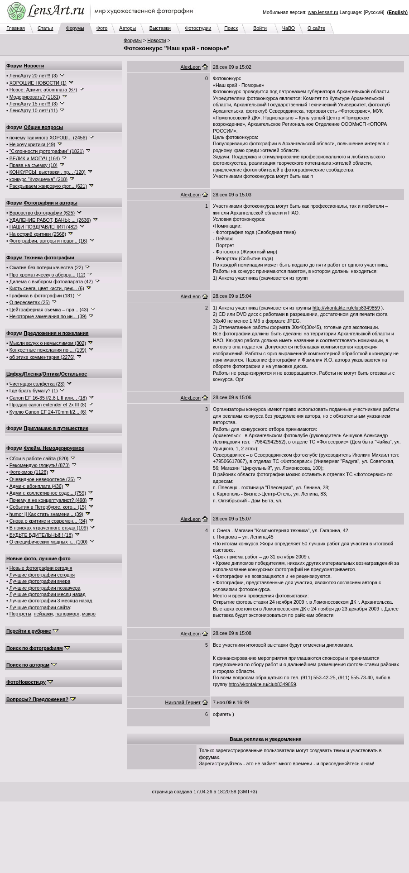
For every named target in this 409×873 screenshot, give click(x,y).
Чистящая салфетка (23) (37, 383)
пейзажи (43, 613)
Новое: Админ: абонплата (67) (43, 89)
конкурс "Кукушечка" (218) (38, 179)
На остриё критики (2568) (38, 234)
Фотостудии (198, 28)
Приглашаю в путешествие (56, 428)
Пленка (32, 374)
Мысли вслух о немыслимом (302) (48, 343)
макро (89, 613)
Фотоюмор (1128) (29, 472)
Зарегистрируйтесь (220, 763)
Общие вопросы (43, 127)
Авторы (127, 28)
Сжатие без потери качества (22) (46, 267)
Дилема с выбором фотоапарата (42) (51, 281)
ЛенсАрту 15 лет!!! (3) (34, 103)
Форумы (75, 28)
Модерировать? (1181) (35, 97)
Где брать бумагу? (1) (34, 390)
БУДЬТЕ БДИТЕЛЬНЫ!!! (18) (41, 535)
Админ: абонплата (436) (36, 486)
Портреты (20, 613)
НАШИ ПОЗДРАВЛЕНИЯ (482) (43, 226)
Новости (156, 40)
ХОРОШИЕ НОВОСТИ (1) (38, 83)
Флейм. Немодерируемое (54, 448)
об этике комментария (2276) (42, 357)
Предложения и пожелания (56, 333)
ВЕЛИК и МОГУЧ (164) (35, 158)
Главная (15, 28)
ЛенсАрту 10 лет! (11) (34, 110)
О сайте (316, 28)
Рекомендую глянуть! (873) (40, 465)
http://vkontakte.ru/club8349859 (346, 307)
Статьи (45, 28)
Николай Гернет (183, 702)
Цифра (14, 374)
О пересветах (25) (30, 302)
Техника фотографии (49, 257)
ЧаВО (288, 28)
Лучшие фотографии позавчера (45, 588)
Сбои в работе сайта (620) (39, 458)
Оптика (51, 374)
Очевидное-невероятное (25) (42, 479)
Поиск (231, 28)
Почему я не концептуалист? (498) (48, 500)
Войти (260, 28)
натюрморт (67, 613)
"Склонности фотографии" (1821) (47, 151)
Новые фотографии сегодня (41, 568)
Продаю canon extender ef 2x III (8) (48, 404)
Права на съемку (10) (34, 165)
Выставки (160, 28)
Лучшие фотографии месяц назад (48, 594)
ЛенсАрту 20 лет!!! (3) (34, 75)
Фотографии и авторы (50, 202)
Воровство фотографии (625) (42, 212)
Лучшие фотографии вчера (40, 581)
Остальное (74, 374)
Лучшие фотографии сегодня (42, 574)
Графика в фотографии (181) (42, 295)
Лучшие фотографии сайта (40, 607)
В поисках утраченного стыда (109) (49, 527)
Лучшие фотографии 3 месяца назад (51, 600)
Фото (101, 28)
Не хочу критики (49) (32, 144)
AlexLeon (191, 67)
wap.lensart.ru (323, 12)
